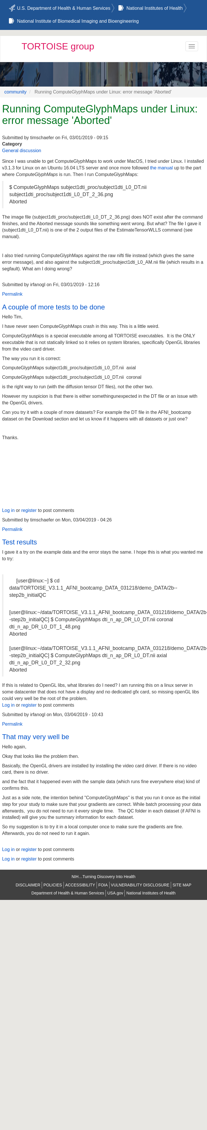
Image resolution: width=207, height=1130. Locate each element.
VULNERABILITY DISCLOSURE (140, 885)
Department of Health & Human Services (67, 893)
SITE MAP (181, 885)
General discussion (21, 150)
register (29, 510)
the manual (161, 167)
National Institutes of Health (154, 8)
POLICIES (52, 885)
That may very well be (35, 737)
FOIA (103, 885)
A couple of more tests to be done (53, 307)
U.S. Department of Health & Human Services (63, 8)
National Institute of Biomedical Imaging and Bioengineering (78, 21)
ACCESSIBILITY (80, 885)
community (15, 91)
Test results (19, 542)
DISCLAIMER (28, 885)
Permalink (12, 294)
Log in (8, 510)
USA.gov (115, 893)
